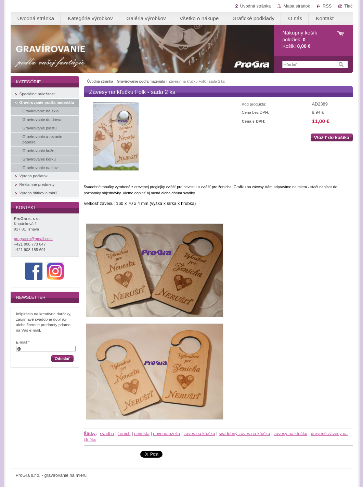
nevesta (142, 433)
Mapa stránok (296, 6)
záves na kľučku (199, 433)
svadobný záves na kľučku (244, 433)
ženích (124, 433)
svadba (107, 433)
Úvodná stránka (255, 6)
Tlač (348, 6)
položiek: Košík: (300, 39)
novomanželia (166, 433)
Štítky (90, 433)
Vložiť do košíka (331, 137)
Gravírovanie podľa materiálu (141, 81)
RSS (327, 6)
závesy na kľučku (290, 433)
